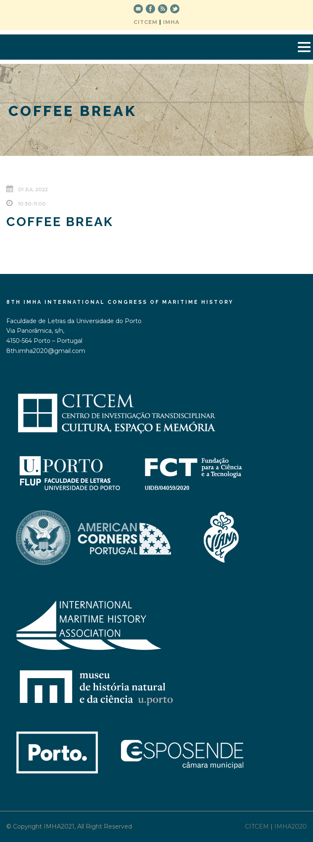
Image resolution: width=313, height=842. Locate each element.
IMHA (171, 22)
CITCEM (146, 22)
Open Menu (304, 47)
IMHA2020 (290, 826)
